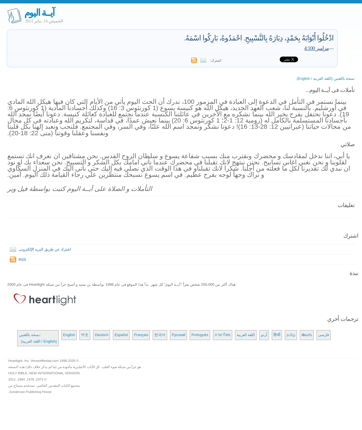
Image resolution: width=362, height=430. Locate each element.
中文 (85, 335)
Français (141, 335)
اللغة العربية (246, 335)
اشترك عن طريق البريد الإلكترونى (39, 249)
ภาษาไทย (222, 335)
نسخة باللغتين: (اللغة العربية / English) (38, 338)
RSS (22, 259)
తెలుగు (306, 335)
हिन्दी (276, 335)
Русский (178, 335)
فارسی (323, 335)
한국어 (159, 335)
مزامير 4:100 (316, 48)
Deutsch (101, 335)
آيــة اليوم (39, 12)
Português (199, 335)
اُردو (264, 335)
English (69, 335)
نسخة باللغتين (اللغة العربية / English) (326, 78)
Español (121, 335)
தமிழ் (290, 335)
